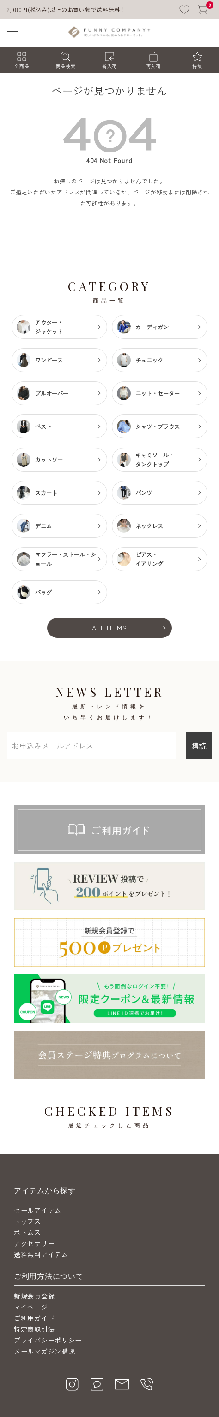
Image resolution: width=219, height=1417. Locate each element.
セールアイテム (37, 1159)
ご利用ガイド (34, 1267)
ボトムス (27, 1181)
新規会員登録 (34, 1245)
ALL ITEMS (109, 627)
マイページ (31, 1256)
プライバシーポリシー (48, 1289)
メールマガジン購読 (44, 1300)
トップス (27, 1170)
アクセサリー (34, 1192)
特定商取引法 (34, 1278)
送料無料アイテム (41, 1203)
